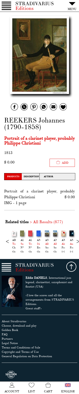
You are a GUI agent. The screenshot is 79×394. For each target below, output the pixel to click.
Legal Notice (10, 343)
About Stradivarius (14, 321)
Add (62, 162)
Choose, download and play (19, 325)
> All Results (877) (46, 221)
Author (48, 176)
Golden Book (10, 330)
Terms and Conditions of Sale (21, 347)
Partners (7, 339)
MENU (72, 5)
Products (13, 176)
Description (31, 176)
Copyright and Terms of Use (20, 352)
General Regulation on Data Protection (27, 356)
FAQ (4, 334)
